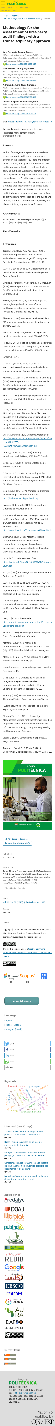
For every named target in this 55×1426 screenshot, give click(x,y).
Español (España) (12, 1024)
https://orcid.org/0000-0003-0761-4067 (21, 80)
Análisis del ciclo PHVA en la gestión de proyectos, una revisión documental (23, 1133)
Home (5, 15)
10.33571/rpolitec (10, 10)
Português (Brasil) (13, 1029)
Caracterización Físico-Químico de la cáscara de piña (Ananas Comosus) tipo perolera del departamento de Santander (26, 1165)
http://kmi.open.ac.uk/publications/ (20, 498)
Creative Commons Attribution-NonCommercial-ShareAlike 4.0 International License (27, 953)
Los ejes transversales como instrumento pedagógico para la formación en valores (24, 1154)
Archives (15, 15)
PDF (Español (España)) (17, 839)
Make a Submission (22, 1001)
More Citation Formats (15, 888)
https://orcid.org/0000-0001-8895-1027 (21, 64)
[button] (27, 1043)
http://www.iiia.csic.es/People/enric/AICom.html (27, 530)
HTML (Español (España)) (18, 843)
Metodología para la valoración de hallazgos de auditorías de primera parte (26, 1178)
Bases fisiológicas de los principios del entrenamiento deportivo (23, 1143)
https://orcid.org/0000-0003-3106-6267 (21, 97)
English (8, 1020)
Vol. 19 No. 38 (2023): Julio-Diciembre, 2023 (21, 18)
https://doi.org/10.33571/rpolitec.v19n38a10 (30, 121)
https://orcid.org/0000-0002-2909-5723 (21, 114)
